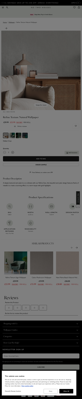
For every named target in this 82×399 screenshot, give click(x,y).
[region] (39, 383)
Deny (50, 391)
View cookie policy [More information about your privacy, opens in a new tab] (27, 386)
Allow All (66, 391)
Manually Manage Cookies (13, 391)
